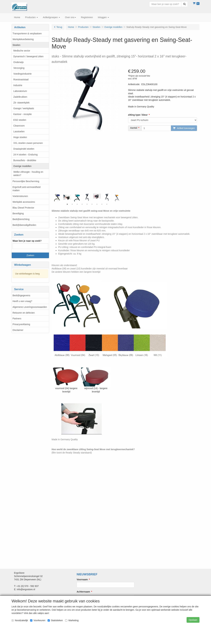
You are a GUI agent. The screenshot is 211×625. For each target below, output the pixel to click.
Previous (53, 197)
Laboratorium (20, 91)
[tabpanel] (87, 197)
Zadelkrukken (20, 97)
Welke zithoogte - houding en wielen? (28, 173)
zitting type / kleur (138, 114)
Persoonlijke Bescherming (26, 181)
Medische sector (21, 50)
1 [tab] (67, 204)
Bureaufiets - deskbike (24, 160)
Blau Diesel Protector (23, 207)
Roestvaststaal (21, 79)
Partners (17, 318)
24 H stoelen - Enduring (25, 154)
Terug (59, 27)
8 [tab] (102, 204)
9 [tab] (106, 204)
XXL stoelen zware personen (28, 143)
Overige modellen (22, 166)
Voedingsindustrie (22, 73)
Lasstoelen (19, 131)
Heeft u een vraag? (22, 301)
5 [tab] (87, 204)
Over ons (70, 17)
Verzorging (18, 68)
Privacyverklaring (21, 324)
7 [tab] (97, 204)
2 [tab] (72, 204)
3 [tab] (77, 204)
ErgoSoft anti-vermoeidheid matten (27, 189)
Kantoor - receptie (22, 114)
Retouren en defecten (24, 312)
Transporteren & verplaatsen (27, 33)
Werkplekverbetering (23, 39)
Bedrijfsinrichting (21, 219)
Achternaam (83, 591)
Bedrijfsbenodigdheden (24, 225)
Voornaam (82, 579)
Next (120, 197)
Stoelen (16, 45)
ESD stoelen (19, 120)
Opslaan (193, 620)
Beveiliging (18, 213)
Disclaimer (18, 330)
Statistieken (55, 620)
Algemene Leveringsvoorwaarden (30, 307)
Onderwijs (18, 62)
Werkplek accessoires (24, 202)
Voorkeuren (37, 620)
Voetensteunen (20, 196)
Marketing (71, 620)
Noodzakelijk (20, 620)
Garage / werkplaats (23, 108)
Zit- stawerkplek (21, 102)
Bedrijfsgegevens (21, 295)
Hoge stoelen (20, 137)
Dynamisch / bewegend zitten (28, 56)
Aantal (133, 128)
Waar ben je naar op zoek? (27, 241)
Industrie (17, 85)
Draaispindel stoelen (23, 148)
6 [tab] (92, 204)
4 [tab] (82, 204)
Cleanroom (19, 125)
